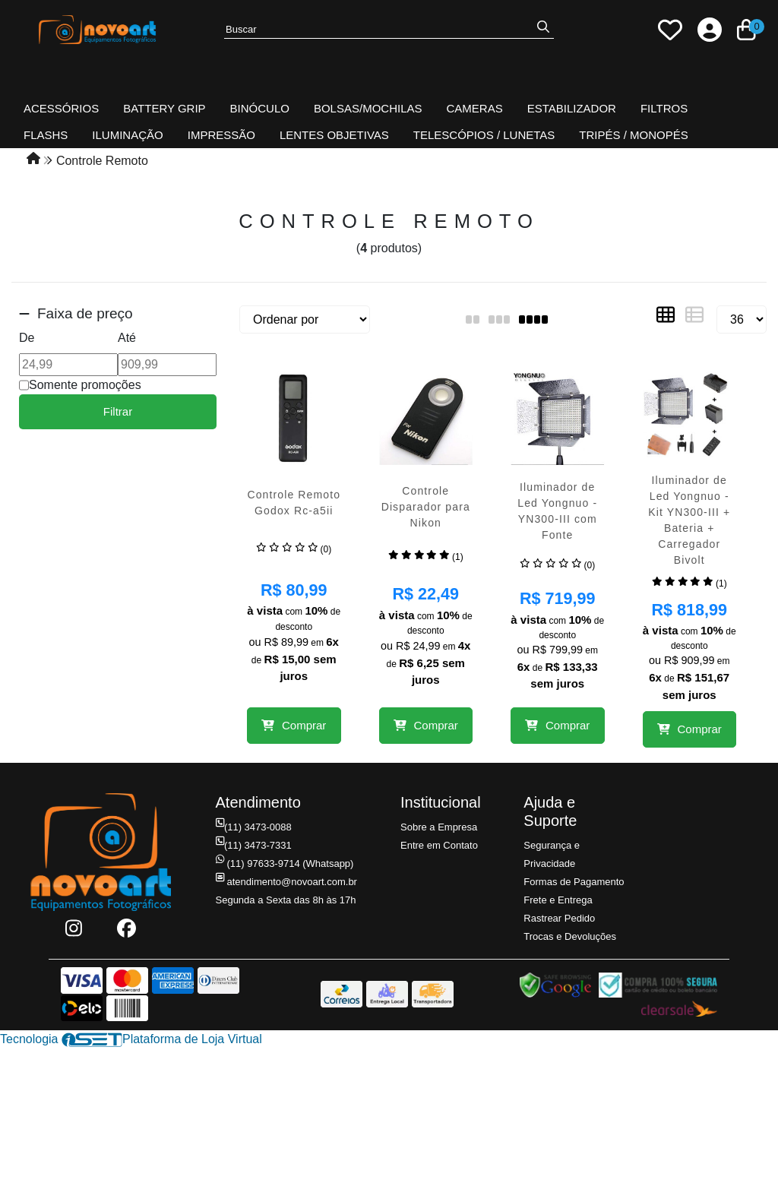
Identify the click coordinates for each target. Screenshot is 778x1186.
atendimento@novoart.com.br (286, 881)
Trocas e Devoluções (569, 936)
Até (127, 337)
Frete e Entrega (557, 900)
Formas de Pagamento (573, 881)
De (26, 337)
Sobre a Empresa (438, 827)
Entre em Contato (439, 845)
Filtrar (117, 411)
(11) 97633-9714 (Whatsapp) (285, 863)
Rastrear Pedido (559, 918)
